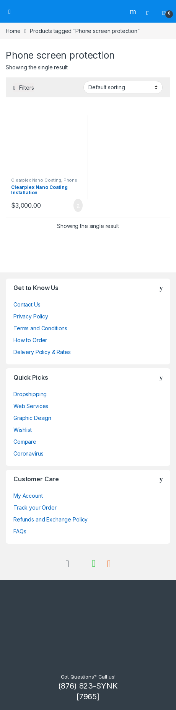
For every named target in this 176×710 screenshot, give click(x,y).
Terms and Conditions (40, 328)
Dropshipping (30, 394)
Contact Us (27, 304)
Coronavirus (28, 453)
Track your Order (35, 507)
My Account (28, 495)
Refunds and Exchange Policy (50, 519)
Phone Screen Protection (44, 182)
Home (13, 31)
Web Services (30, 406)
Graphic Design (32, 418)
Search (134, 11)
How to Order (30, 340)
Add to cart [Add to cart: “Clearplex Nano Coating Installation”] (78, 205)
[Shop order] (123, 87)
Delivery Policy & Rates (42, 352)
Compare (24, 441)
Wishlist (22, 429)
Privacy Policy (30, 316)
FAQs (19, 531)
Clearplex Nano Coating (36, 180)
